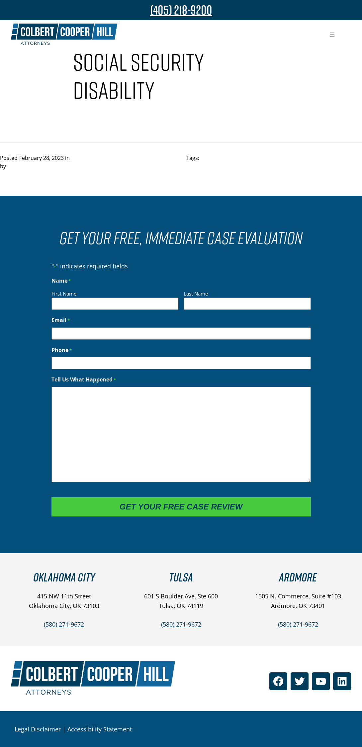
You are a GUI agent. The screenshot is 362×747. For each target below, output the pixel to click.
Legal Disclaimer (38, 729)
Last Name (196, 293)
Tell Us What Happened (83, 379)
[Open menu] (332, 34)
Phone (61, 350)
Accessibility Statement (99, 729)
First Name (63, 293)
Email (60, 320)
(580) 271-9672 (64, 624)
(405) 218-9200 (181, 10)
